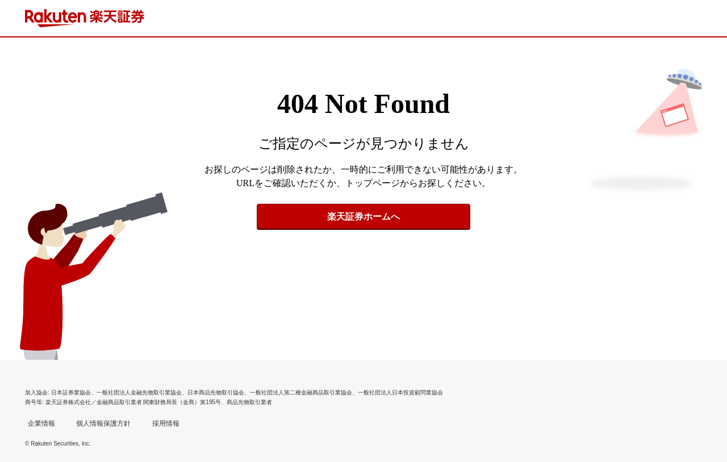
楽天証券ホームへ (363, 216)
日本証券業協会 (71, 392)
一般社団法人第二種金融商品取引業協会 (301, 392)
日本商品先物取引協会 (215, 392)
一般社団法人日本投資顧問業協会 (400, 392)
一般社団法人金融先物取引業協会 (139, 392)
